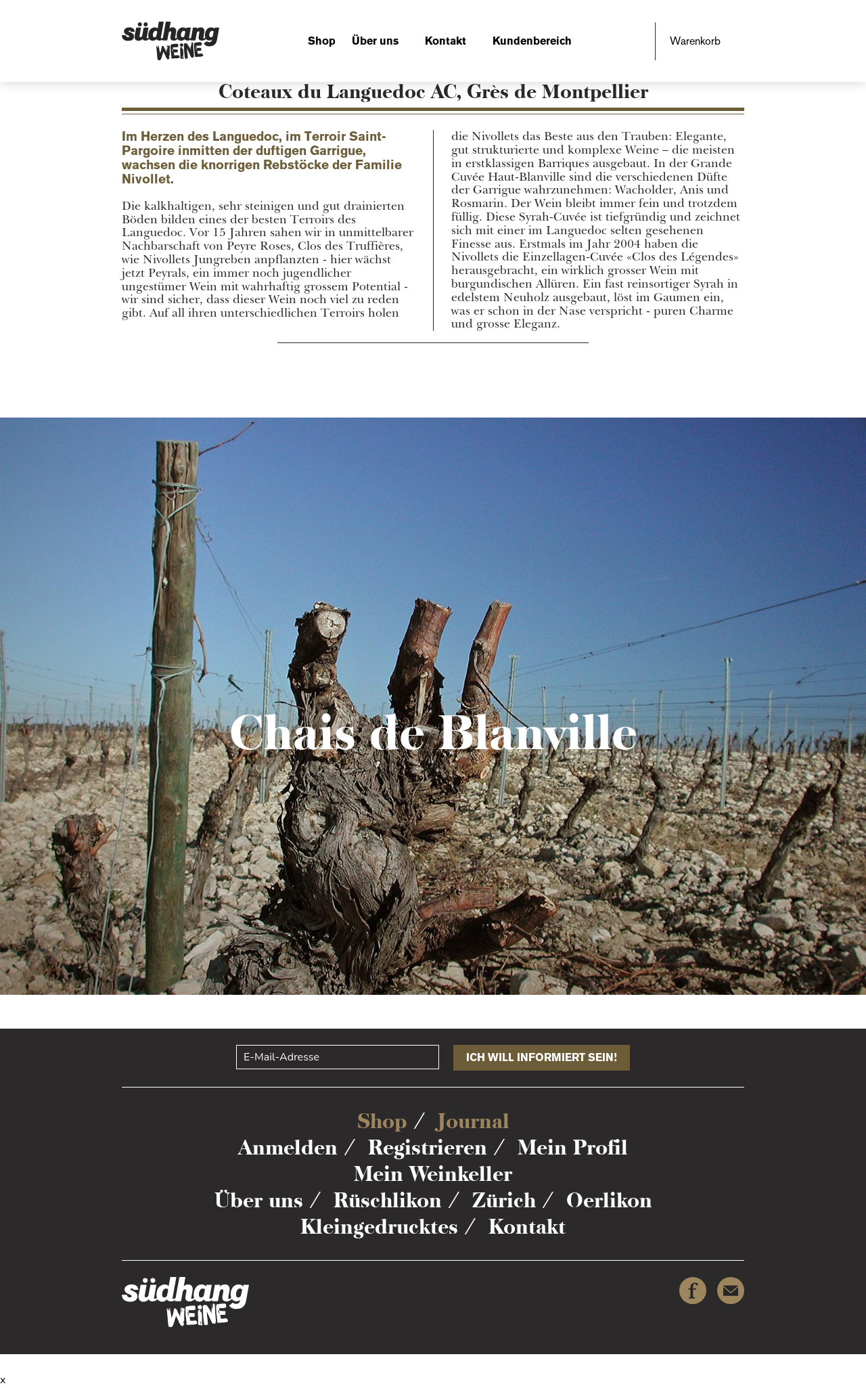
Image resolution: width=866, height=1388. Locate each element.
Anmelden (288, 1147)
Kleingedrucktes (379, 1226)
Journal (473, 1121)
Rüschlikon (388, 1200)
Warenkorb (695, 41)
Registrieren (427, 1147)
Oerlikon (609, 1200)
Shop (322, 41)
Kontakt (445, 41)
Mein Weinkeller (433, 1174)
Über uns (375, 41)
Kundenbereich (532, 41)
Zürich (504, 1200)
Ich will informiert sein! (541, 1057)
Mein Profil (573, 1147)
